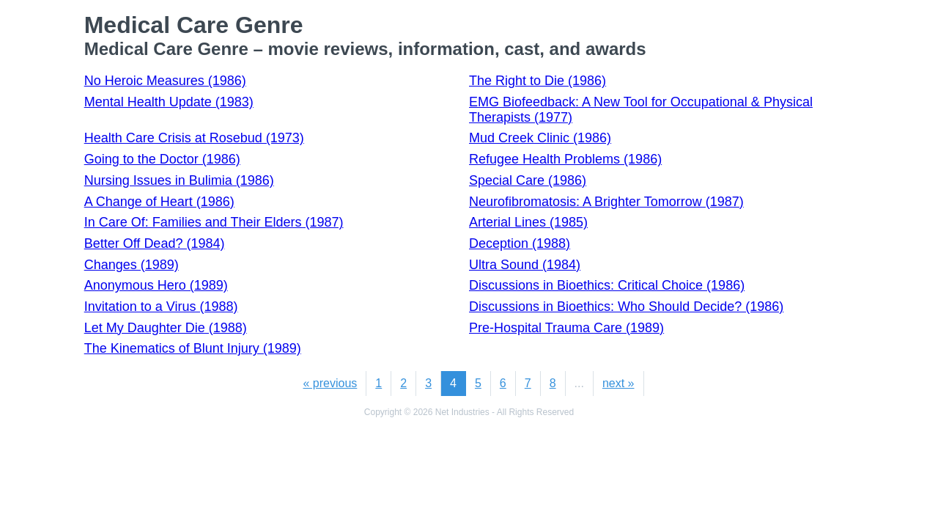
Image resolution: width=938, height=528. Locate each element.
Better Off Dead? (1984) (154, 243)
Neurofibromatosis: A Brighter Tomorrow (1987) (606, 201)
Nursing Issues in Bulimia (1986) (179, 180)
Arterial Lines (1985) (528, 222)
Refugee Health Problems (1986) (565, 159)
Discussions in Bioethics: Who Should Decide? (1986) (626, 306)
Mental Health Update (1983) (169, 102)
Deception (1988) (519, 243)
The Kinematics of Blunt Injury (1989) (192, 348)
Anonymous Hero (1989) (156, 285)
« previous (330, 383)
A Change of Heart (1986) (159, 201)
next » (618, 383)
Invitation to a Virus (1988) (161, 306)
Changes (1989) (131, 264)
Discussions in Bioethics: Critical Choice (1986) (607, 285)
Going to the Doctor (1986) (162, 159)
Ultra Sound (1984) (524, 264)
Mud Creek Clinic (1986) (540, 138)
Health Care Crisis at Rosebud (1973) (194, 138)
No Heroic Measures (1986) (165, 80)
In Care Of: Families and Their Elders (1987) (214, 222)
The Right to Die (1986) (537, 80)
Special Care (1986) (527, 180)
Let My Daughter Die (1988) (165, 327)
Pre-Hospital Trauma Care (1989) (566, 327)
